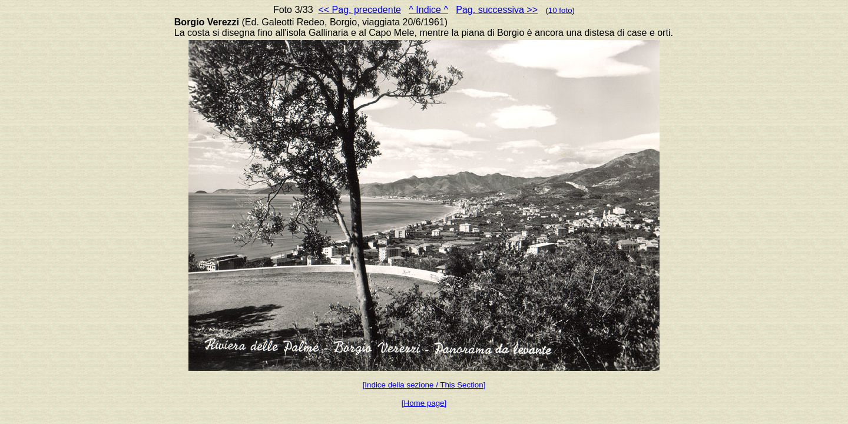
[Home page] (424, 403)
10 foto (560, 10)
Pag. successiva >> (497, 10)
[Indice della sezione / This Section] (424, 384)
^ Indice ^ (428, 10)
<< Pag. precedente (359, 10)
